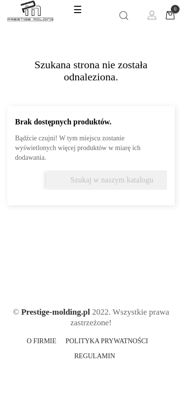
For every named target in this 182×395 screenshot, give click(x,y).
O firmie (41, 341)
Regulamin (94, 356)
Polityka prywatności (107, 341)
